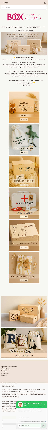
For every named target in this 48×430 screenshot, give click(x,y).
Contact (3, 375)
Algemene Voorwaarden (9, 367)
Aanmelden (6, 414)
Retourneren (5, 373)
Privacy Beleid (5, 369)
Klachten (4, 371)
